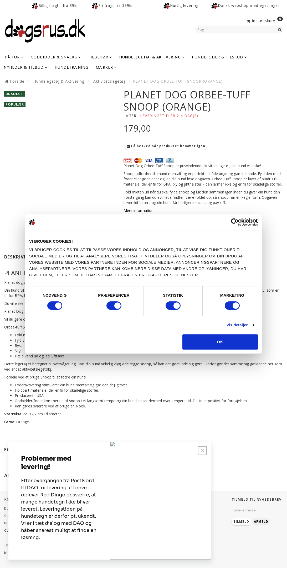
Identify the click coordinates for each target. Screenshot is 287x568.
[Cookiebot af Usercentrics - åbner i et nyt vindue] (235, 222)
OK (220, 342)
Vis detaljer (237, 325)
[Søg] (280, 29)
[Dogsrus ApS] (45, 30)
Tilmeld (241, 521)
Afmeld (261, 521)
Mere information (138, 210)
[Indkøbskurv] (264, 20)
